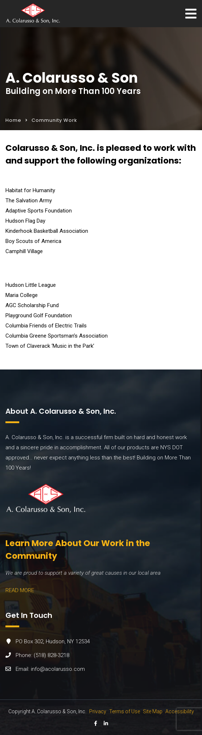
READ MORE (19, 590)
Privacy (97, 711)
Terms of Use (124, 711)
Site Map (152, 711)
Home (13, 120)
